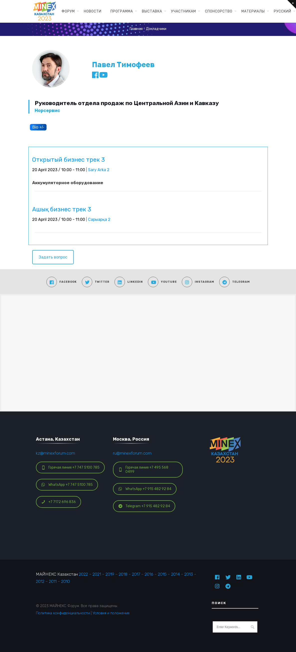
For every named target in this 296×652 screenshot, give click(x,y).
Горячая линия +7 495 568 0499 (143, 469)
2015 (162, 574)
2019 (109, 574)
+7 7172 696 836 (58, 502)
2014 (175, 574)
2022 (83, 574)
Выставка (152, 11)
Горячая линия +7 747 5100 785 (70, 467)
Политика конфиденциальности (63, 613)
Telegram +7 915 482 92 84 (144, 506)
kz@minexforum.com (55, 453)
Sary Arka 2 (98, 169)
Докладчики (156, 29)
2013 (188, 574)
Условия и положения (111, 613)
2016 (149, 574)
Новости (92, 11)
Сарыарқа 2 (99, 219)
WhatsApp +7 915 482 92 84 (144, 489)
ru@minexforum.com (132, 453)
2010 (65, 581)
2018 (123, 574)
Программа (121, 11)
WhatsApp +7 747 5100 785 (67, 485)
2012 (40, 581)
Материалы (253, 11)
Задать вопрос (53, 257)
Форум (68, 11)
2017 (136, 574)
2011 (53, 581)
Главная (136, 29)
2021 (97, 574)
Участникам (183, 11)
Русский (282, 11)
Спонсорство (218, 11)
